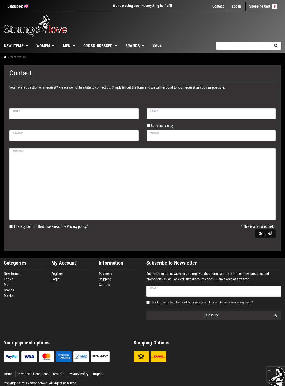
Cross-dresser (98, 45)
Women (43, 45)
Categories (15, 263)
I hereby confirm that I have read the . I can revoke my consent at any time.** (202, 302)
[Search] (275, 46)
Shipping (105, 279)
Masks (8, 295)
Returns (58, 374)
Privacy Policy (78, 374)
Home (8, 374)
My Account (63, 263)
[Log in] (236, 6)
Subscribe (241, 315)
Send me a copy (162, 125)
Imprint (98, 374)
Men (67, 45)
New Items (11, 274)
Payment (105, 274)
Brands (132, 45)
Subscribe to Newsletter (171, 263)
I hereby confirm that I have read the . (51, 226)
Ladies (8, 279)
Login (55, 279)
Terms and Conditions (32, 374)
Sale (157, 45)
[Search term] (243, 46)
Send (265, 233)
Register (57, 274)
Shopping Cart (263, 6)
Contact (218, 6)
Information (111, 263)
